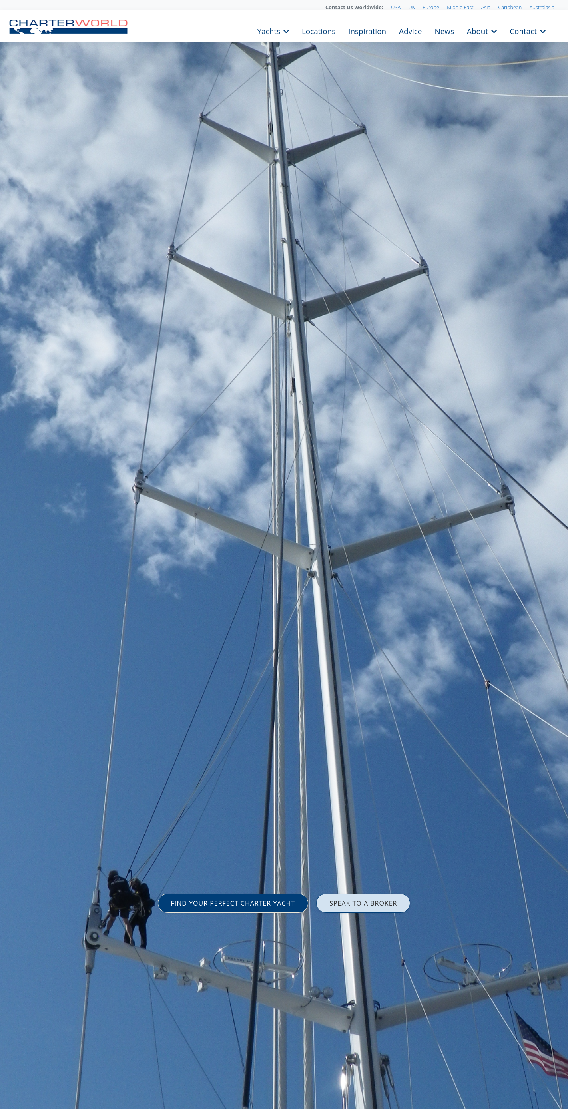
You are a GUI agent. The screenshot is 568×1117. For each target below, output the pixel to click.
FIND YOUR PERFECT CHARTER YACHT (233, 903)
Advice (410, 30)
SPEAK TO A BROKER (363, 903)
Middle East (460, 7)
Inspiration (367, 30)
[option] (284, 558)
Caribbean (510, 7)
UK (411, 7)
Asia (485, 7)
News (444, 30)
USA (396, 7)
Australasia (542, 7)
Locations (318, 30)
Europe (431, 7)
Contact (523, 30)
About (477, 30)
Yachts (268, 30)
